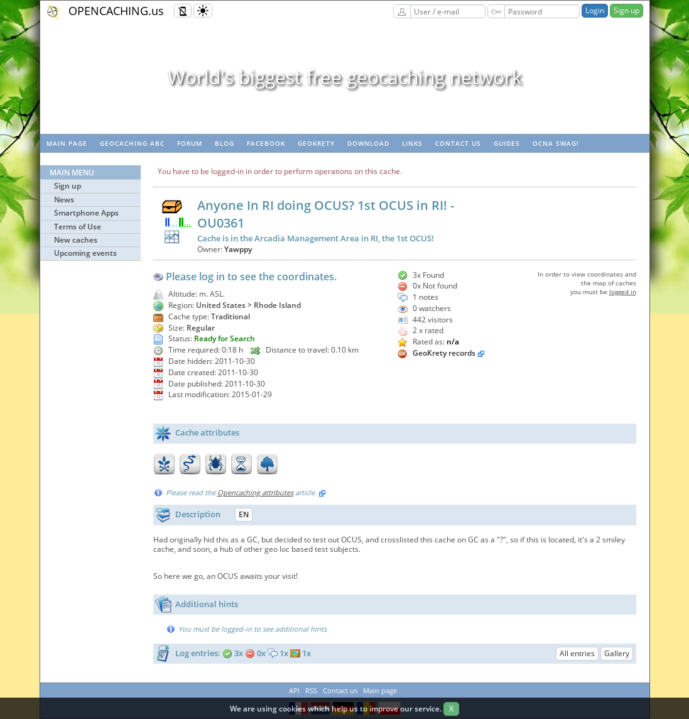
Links (412, 143)
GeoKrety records (444, 353)
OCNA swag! (556, 143)
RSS (311, 690)
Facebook (266, 143)
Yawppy (238, 249)
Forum (189, 143)
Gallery (616, 653)
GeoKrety (316, 143)
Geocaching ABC (132, 143)
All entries (577, 653)
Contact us (458, 143)
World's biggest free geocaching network (345, 77)
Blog (224, 143)
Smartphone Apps (86, 212)
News (64, 199)
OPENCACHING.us (116, 10)
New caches (75, 239)
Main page (66, 143)
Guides (507, 143)
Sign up (626, 10)
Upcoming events (85, 253)
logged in (622, 291)
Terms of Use (77, 226)
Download (368, 143)
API (294, 690)
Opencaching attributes (255, 492)
